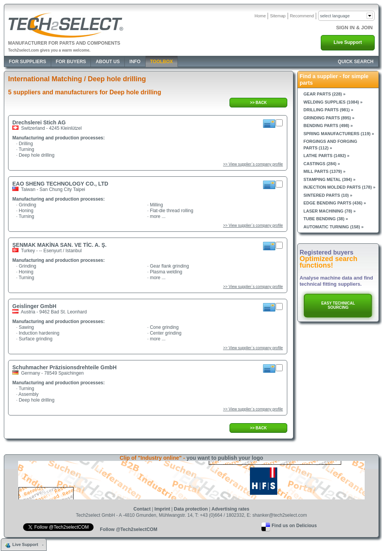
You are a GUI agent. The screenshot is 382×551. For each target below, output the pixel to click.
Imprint (162, 509)
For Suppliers (27, 61)
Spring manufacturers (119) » (338, 133)
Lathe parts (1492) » (326, 155)
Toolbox (161, 61)
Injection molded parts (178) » (339, 187)
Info (135, 61)
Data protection (191, 509)
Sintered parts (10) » (327, 195)
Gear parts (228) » (324, 94)
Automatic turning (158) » (333, 226)
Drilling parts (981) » (328, 109)
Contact (142, 509)
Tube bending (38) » (325, 218)
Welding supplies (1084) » (332, 102)
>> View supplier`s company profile (253, 164)
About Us (108, 61)
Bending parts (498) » (328, 125)
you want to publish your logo (224, 458)
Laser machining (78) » (329, 211)
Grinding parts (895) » (328, 118)
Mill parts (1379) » (324, 171)
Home (260, 15)
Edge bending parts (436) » (334, 203)
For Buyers (71, 61)
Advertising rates (230, 509)
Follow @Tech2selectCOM (128, 529)
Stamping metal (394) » (329, 179)
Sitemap (277, 15)
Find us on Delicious (294, 525)
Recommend (302, 15)
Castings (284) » (321, 163)
